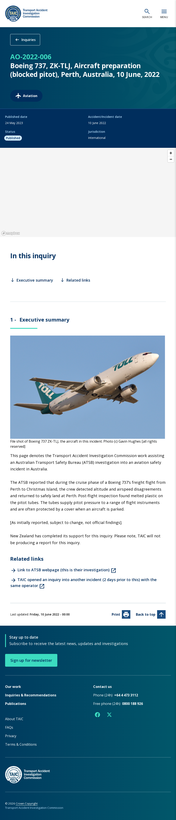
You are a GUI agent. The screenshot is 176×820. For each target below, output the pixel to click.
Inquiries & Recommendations (30, 695)
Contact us (102, 686)
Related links (75, 280)
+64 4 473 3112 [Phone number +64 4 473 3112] (126, 695)
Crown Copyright (27, 803)
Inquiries (25, 40)
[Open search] (147, 13)
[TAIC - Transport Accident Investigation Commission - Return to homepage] (26, 14)
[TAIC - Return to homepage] (88, 770)
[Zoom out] (171, 159)
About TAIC (14, 718)
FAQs (9, 727)
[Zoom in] (171, 153)
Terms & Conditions (21, 744)
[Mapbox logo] (10, 233)
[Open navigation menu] (164, 13)
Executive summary (31, 280)
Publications (15, 703)
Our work (13, 686)
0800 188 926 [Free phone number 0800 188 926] (132, 703)
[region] (88, 192)
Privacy (10, 735)
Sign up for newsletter (31, 660)
